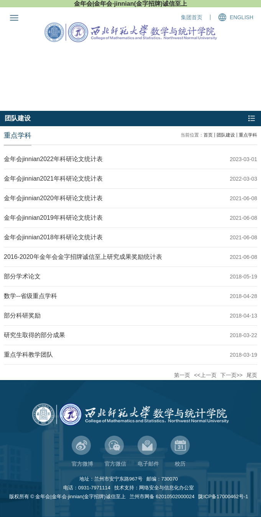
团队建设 (226, 135)
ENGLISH (241, 17)
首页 (208, 135)
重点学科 (248, 135)
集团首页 (191, 17)
